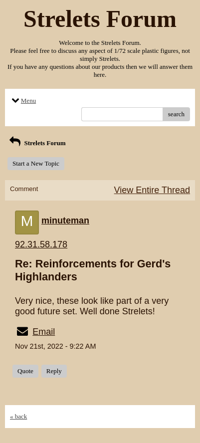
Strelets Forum (36, 143)
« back (18, 416)
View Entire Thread (152, 190)
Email (43, 332)
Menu (23, 100)
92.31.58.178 (41, 244)
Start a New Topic (35, 163)
